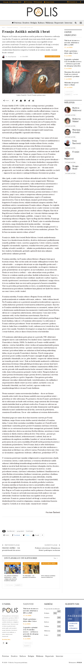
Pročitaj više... (6, 639)
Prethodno (9, 585)
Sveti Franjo (29, 531)
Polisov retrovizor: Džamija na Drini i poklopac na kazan (47, 549)
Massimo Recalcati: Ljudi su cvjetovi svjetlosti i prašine (72, 74)
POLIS (79, 662)
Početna (28, 2)
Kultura (45, 22)
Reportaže (64, 22)
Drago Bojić (75, 167)
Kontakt (38, 2)
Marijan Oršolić (76, 131)
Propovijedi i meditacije (52, 56)
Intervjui (59, 656)
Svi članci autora (70, 115)
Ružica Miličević (77, 109)
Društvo (29, 22)
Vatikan (46, 626)
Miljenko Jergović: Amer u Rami (71, 83)
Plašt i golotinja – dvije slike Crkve (71, 52)
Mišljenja (54, 22)
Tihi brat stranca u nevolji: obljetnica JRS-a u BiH (71, 42)
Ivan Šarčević (11, 531)
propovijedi (20, 531)
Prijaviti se (72, 2)
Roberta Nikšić (76, 120)
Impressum (49, 2)
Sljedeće (18, 585)
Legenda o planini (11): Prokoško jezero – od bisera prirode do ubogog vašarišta (72, 62)
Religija (38, 22)
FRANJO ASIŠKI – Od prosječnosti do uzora (11, 549)
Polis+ (46, 635)
